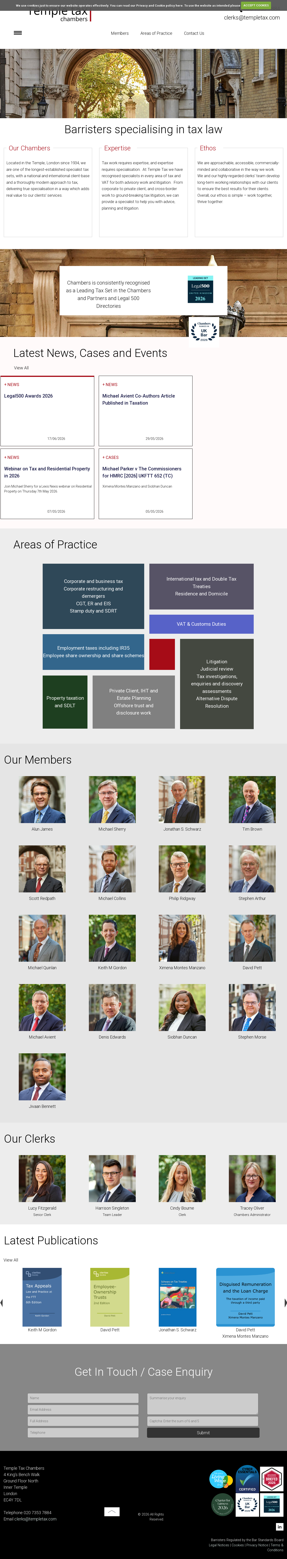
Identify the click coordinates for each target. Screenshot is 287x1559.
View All (21, 367)
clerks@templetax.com (252, 17)
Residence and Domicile (201, 594)
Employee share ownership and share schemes (93, 655)
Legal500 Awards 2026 (28, 396)
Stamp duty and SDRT (93, 611)
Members (120, 33)
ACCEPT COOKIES (256, 5)
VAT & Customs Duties (201, 624)
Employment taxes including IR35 (93, 648)
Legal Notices (219, 1545)
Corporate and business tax (93, 581)
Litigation (216, 661)
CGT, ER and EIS (93, 603)
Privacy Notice (257, 1545)
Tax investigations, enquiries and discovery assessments (217, 684)
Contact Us (194, 33)
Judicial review (216, 669)
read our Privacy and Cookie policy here (153, 5)
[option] (143, 83)
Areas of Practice (156, 33)
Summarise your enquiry (202, 1404)
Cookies (238, 1545)
